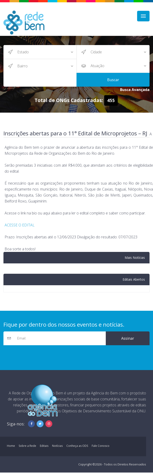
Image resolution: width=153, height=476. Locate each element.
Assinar (127, 338)
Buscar (113, 79)
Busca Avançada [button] (135, 89)
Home (11, 446)
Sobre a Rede (27, 446)
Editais (44, 446)
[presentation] (38, 354)
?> (46, 52)
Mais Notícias (135, 257)
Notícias (57, 446)
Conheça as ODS (77, 446)
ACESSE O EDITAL (20, 225)
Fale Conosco (100, 446)
